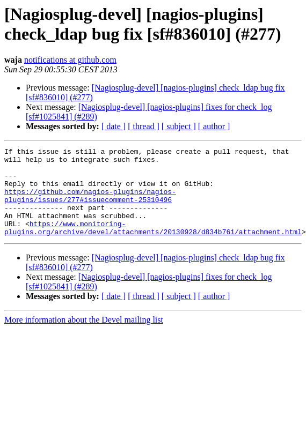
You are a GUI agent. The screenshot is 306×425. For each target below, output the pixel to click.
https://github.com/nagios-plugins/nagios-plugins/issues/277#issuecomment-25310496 (90, 205)
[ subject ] (179, 126)
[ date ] (113, 126)
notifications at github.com (70, 59)
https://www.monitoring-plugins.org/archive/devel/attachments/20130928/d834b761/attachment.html (153, 244)
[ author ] (214, 126)
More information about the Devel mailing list (83, 337)
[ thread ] (143, 126)
